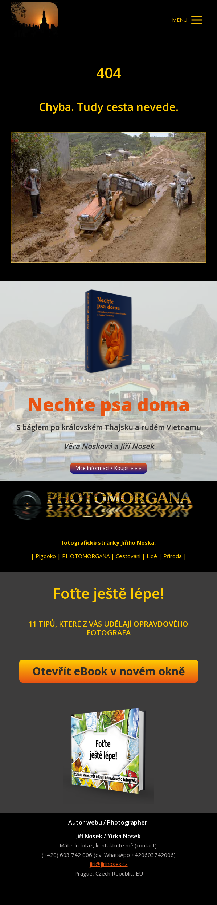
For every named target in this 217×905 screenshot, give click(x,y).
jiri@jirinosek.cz (109, 864)
